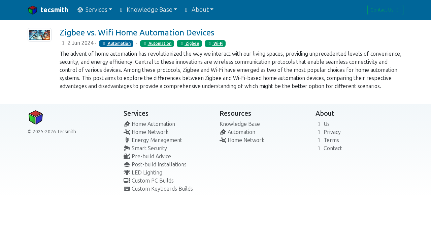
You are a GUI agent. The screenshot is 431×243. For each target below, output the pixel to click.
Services (136, 113)
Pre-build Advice (147, 156)
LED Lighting (143, 172)
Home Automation (149, 124)
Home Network (146, 132)
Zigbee (189, 43)
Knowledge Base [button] (145, 10)
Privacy (328, 132)
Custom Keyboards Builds (158, 189)
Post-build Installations (155, 164)
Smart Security (145, 148)
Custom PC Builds (149, 181)
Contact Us (385, 10)
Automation (116, 43)
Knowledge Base (240, 124)
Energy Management (153, 140)
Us (323, 124)
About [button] (196, 10)
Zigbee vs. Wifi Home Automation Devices (137, 32)
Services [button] (91, 10)
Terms (327, 140)
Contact (329, 148)
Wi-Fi (215, 43)
